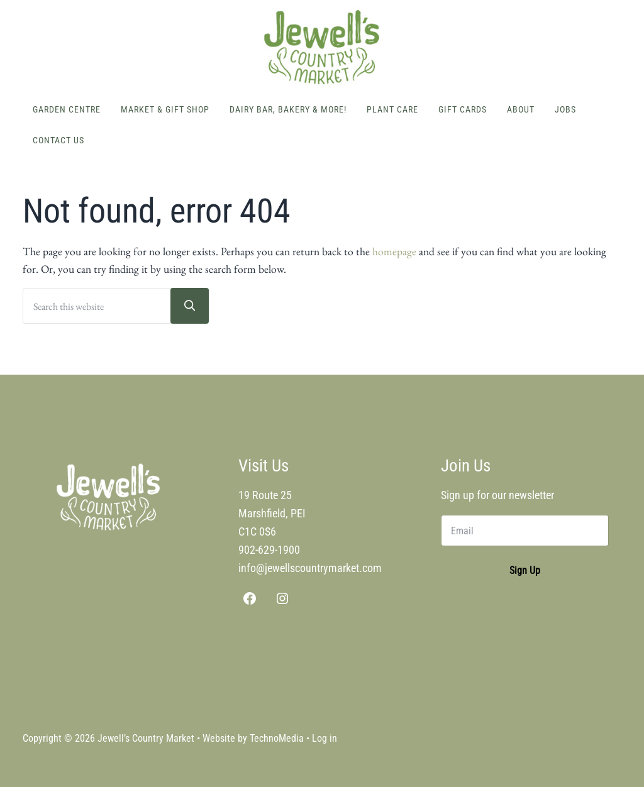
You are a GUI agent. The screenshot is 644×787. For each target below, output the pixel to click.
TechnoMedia (277, 738)
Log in (324, 738)
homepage (394, 251)
